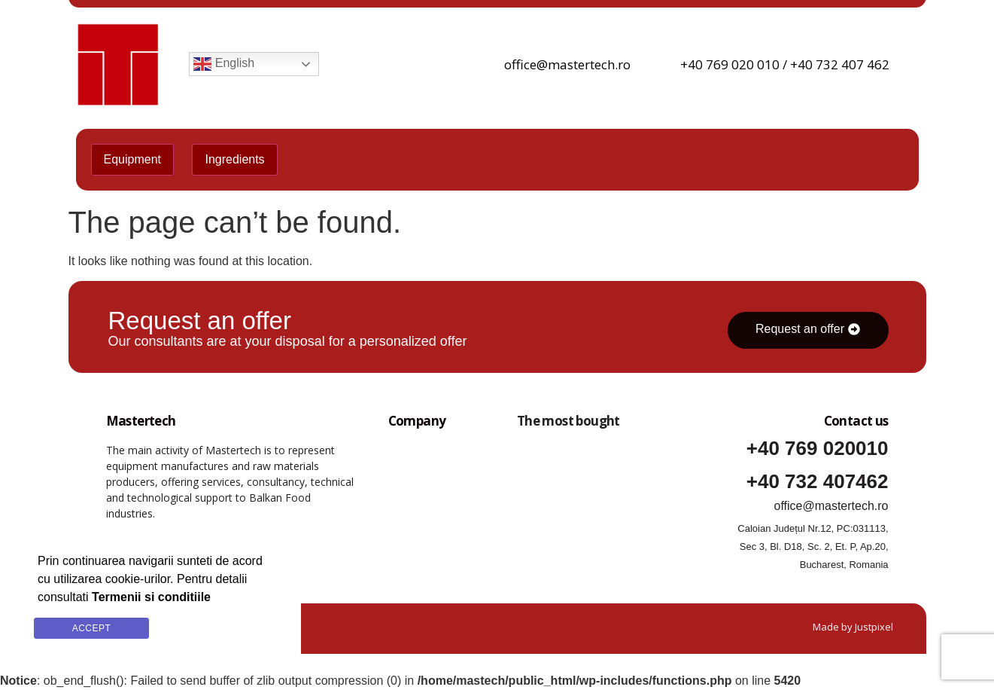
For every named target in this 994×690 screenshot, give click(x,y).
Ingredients (234, 159)
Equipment (133, 159)
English (223, 64)
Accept (91, 628)
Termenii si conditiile (221, 635)
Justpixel (874, 627)
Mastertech (141, 420)
